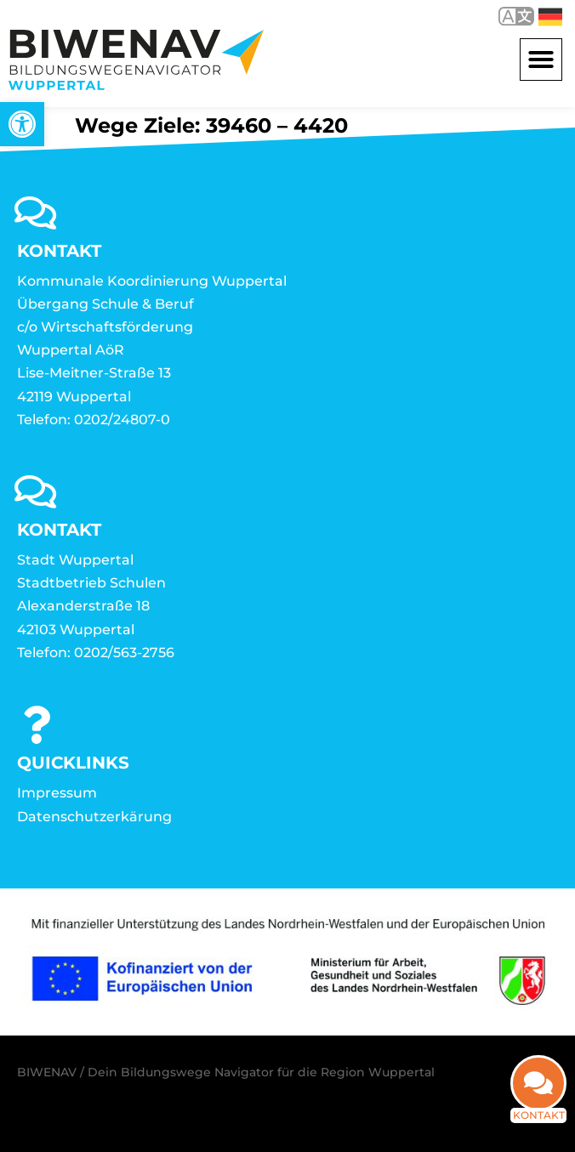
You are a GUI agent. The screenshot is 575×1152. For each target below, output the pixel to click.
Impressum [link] (57, 793)
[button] (541, 59)
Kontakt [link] (539, 1127)
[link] (22, 124)
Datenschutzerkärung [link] (94, 817)
